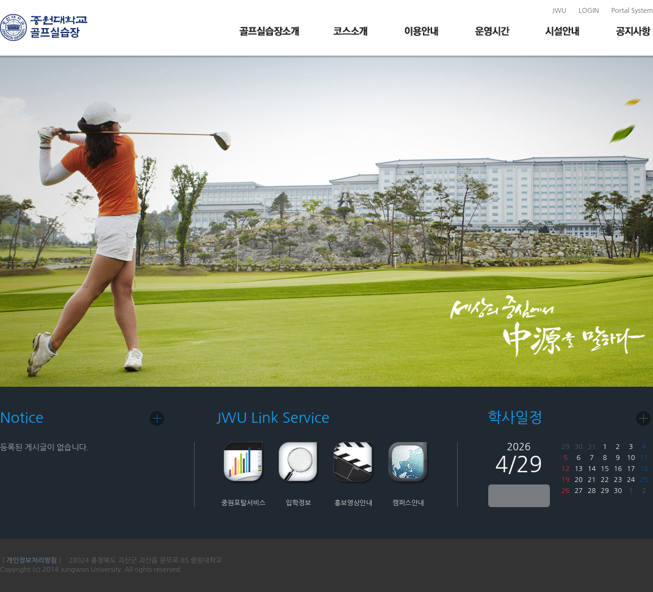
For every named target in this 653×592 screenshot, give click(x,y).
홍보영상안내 (353, 503)
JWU (559, 10)
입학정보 (298, 503)
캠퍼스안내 (408, 503)
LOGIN (589, 10)
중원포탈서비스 (243, 503)
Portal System (632, 10)
